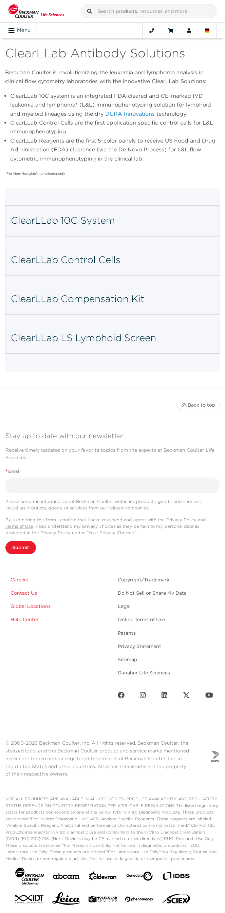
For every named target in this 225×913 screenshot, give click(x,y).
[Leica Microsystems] (66, 900)
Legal (124, 606)
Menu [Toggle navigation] (19, 30)
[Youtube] (209, 696)
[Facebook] (121, 696)
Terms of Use (19, 526)
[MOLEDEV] (103, 900)
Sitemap (127, 659)
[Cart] (170, 30)
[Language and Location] (207, 30)
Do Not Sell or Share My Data (152, 593)
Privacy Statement (139, 646)
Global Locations (31, 606)
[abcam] (66, 877)
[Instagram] (143, 696)
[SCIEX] (176, 900)
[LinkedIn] (165, 696)
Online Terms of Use (141, 619)
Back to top (198, 405)
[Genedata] (139, 877)
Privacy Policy (181, 519)
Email (13, 471)
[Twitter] (186, 696)
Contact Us (24, 593)
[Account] (189, 30)
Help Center (25, 619)
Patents (127, 633)
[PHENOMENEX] (139, 900)
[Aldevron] (103, 877)
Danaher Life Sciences (144, 672)
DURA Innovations (130, 114)
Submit (20, 547)
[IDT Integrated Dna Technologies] (29, 900)
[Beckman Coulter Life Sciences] (36, 11)
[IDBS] (176, 877)
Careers (20, 579)
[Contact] (152, 30)
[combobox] (148, 11)
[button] (89, 11)
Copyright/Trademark (143, 579)
